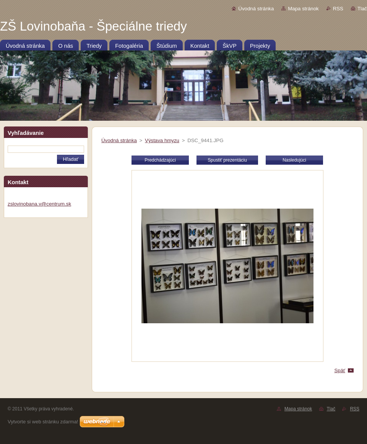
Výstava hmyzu (162, 140)
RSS (338, 8)
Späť (339, 370)
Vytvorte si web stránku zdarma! (43, 422)
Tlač (362, 8)
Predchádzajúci (160, 160)
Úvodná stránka (256, 8)
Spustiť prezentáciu (227, 160)
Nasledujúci (294, 160)
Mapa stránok (303, 8)
